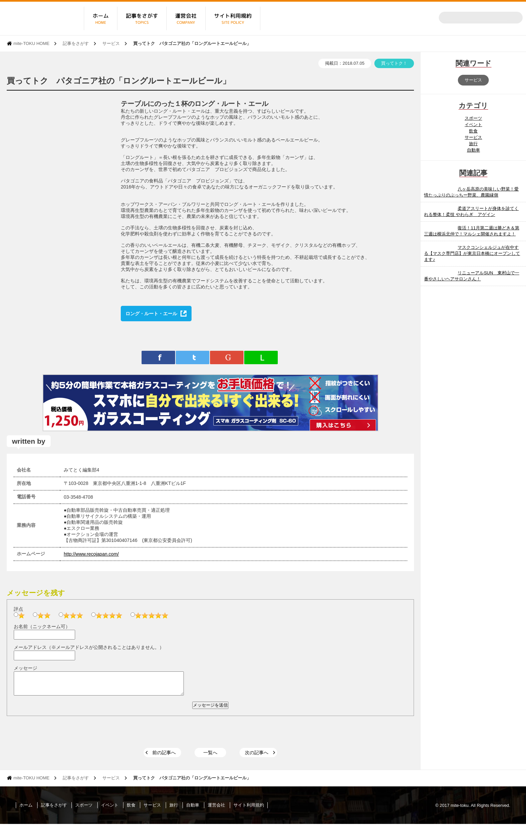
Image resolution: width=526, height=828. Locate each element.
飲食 (473, 130)
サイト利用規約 (248, 809)
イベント (473, 124)
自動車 (473, 150)
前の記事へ (164, 756)
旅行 (473, 143)
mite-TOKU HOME (31, 43)
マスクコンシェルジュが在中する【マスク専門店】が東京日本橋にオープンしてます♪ (472, 253)
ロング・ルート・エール (151, 313)
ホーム (26, 809)
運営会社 (216, 809)
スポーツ (473, 118)
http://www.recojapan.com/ (91, 554)
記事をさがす (76, 43)
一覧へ (210, 756)
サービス (111, 43)
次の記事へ (256, 756)
